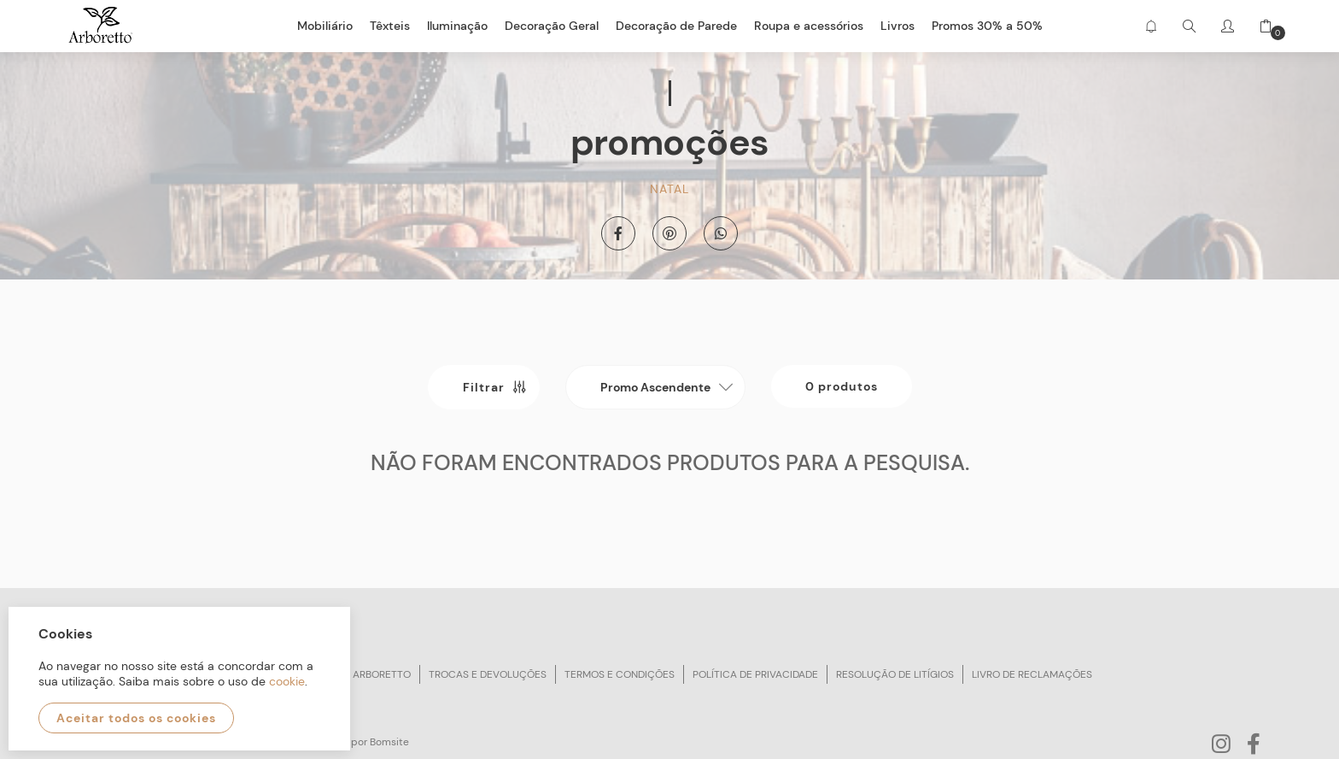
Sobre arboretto (365, 674)
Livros (897, 25)
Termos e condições (619, 674)
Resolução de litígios (895, 674)
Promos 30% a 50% (987, 25)
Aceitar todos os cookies (136, 718)
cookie (287, 681)
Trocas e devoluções (488, 674)
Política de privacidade (755, 674)
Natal (669, 189)
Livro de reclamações (1032, 674)
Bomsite (389, 742)
